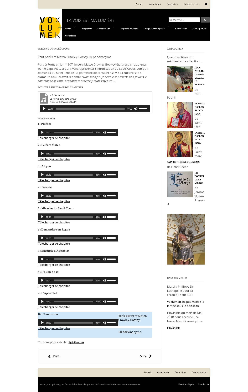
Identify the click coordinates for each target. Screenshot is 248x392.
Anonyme (134, 332)
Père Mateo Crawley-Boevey (132, 318)
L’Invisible (173, 328)
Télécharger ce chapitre (54, 138)
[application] (95, 108)
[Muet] (136, 108)
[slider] (90, 109)
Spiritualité (76, 342)
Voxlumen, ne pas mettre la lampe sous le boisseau (185, 304)
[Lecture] (44, 108)
